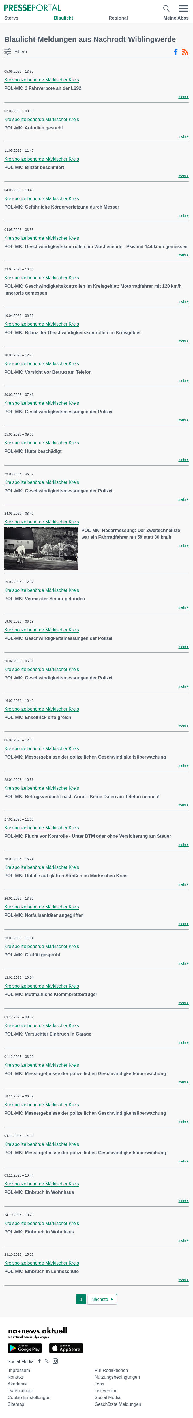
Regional (118, 18)
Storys (11, 18)
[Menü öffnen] (184, 8)
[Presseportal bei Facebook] (38, 1361)
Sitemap (16, 1404)
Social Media (108, 1397)
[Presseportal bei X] (45, 1361)
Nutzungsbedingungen (117, 1377)
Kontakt (15, 1377)
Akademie (18, 1384)
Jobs (99, 1384)
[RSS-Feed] (185, 52)
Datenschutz (20, 1390)
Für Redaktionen (111, 1370)
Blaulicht (63, 18)
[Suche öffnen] (166, 8)
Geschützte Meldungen (118, 1404)
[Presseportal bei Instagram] (53, 1360)
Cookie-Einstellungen (29, 1397)
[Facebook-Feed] (176, 52)
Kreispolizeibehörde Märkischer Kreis (41, 79)
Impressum (19, 1370)
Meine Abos (176, 18)
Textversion (106, 1390)
